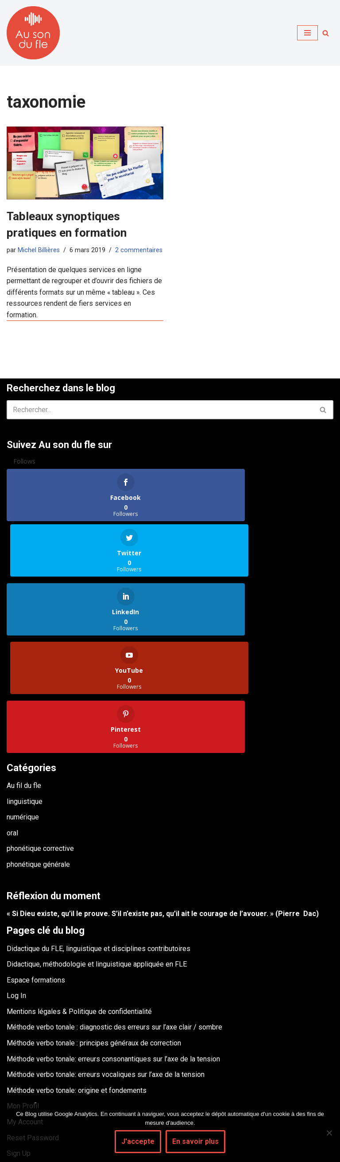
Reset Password (33, 1024)
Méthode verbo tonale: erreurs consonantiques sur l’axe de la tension (113, 945)
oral (12, 719)
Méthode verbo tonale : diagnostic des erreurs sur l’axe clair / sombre (114, 913)
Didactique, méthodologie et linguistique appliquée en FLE (97, 850)
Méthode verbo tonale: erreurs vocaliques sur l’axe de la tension (106, 960)
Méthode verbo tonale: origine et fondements (77, 976)
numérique (23, 703)
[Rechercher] (325, 33)
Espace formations (36, 866)
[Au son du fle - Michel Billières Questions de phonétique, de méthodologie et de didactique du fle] (33, 32)
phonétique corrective (40, 734)
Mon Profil (23, 992)
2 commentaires (138, 250)
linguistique (24, 687)
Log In (16, 881)
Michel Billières (39, 250)
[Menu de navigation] (307, 32)
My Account (25, 1008)
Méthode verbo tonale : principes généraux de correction (94, 929)
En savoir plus (195, 1141)
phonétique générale (38, 750)
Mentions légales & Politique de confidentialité (79, 897)
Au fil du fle (24, 671)
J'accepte (138, 1141)
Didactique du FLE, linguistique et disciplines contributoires (98, 835)
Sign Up (19, 1039)
